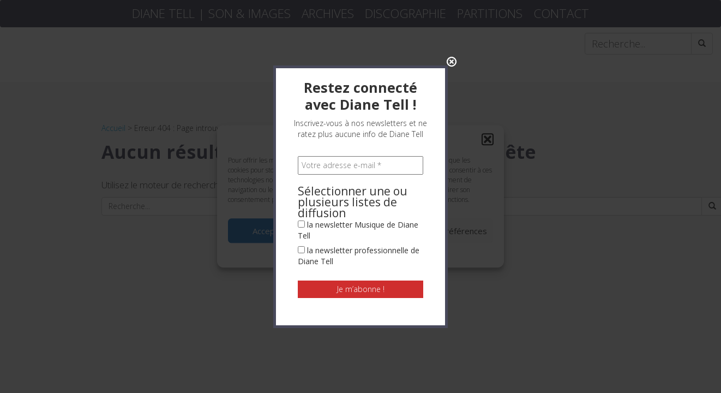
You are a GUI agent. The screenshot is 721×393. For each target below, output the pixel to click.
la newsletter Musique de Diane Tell (358, 226)
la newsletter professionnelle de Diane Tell (358, 252)
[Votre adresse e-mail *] (360, 162)
